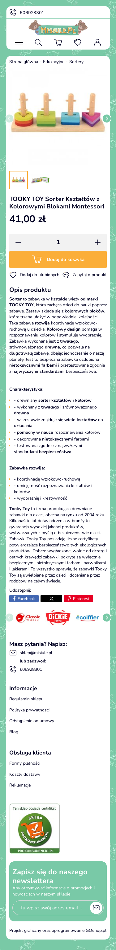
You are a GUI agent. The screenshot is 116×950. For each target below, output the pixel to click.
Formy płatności (24, 763)
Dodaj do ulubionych (34, 275)
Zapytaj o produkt (84, 275)
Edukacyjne (53, 62)
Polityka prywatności (29, 710)
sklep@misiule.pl (30, 653)
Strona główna (23, 62)
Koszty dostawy (24, 774)
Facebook (26, 599)
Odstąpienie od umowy (31, 721)
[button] (16, 242)
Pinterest (81, 599)
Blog (13, 732)
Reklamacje (20, 785)
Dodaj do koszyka (65, 259)
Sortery (76, 62)
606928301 (26, 13)
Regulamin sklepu (26, 699)
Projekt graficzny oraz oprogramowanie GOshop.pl (57, 930)
